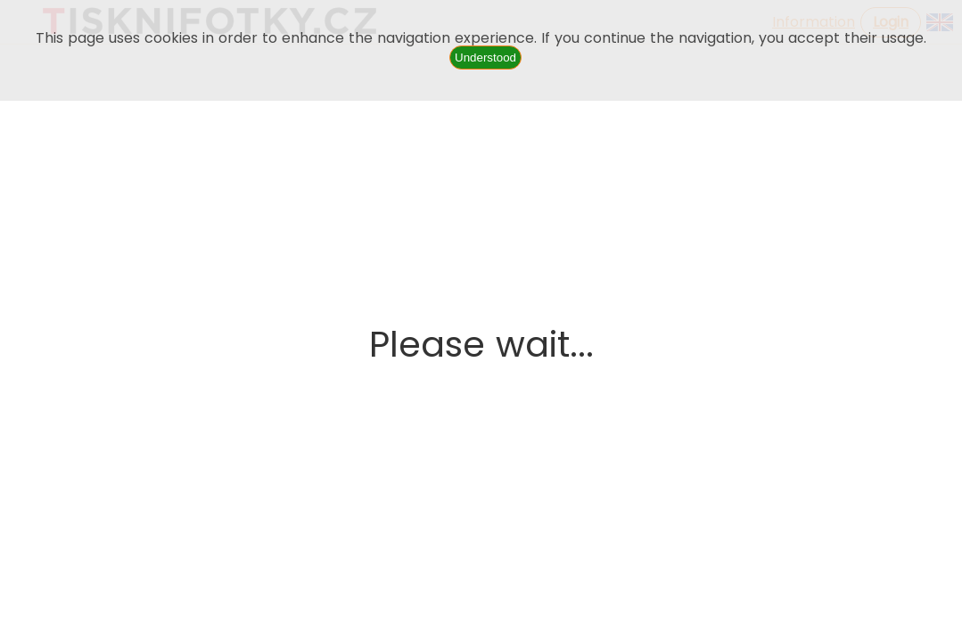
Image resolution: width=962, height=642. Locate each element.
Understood (485, 57)
